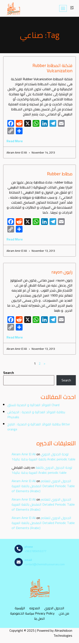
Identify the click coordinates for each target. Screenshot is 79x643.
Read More (15, 140)
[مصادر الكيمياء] (13, 8)
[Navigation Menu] (63, 8)
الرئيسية (20, 608)
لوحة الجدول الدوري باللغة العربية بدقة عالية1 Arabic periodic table (43, 456)
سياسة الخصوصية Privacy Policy (32, 613)
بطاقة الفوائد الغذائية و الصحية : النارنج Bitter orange (38, 426)
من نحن (64, 613)
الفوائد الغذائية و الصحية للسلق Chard (33, 405)
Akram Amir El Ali (24, 454)
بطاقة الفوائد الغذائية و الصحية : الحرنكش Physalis (36, 414)
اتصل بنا (39, 618)
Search (8, 372)
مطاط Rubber (59, 174)
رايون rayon (61, 272)
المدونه (34, 608)
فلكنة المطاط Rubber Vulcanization (52, 68)
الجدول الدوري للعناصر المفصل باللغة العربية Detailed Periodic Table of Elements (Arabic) (43, 486)
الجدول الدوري (54, 608)
